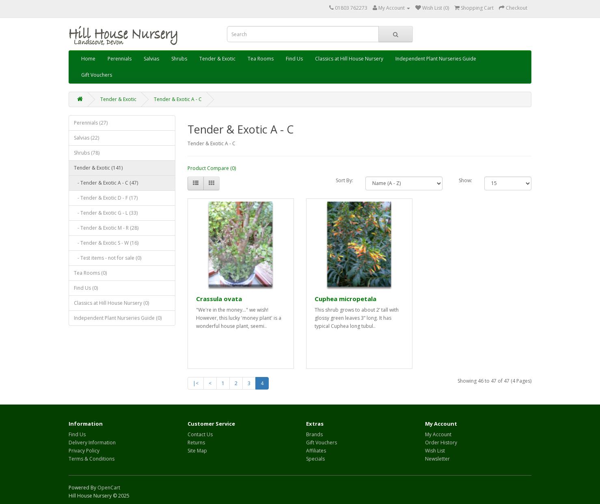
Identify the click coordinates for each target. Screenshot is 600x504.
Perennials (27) (91, 122)
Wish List (435, 450)
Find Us (294, 58)
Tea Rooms (261, 58)
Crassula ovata (219, 299)
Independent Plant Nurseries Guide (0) (118, 317)
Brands (314, 434)
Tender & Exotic (217, 58)
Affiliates (316, 450)
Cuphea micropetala (345, 299)
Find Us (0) (86, 287)
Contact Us (200, 434)
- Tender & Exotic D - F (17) (106, 197)
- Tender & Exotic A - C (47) (106, 182)
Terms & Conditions (91, 458)
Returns (196, 442)
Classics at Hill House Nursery (349, 58)
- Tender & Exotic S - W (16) (106, 242)
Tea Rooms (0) (90, 272)
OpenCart (108, 487)
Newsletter (437, 458)
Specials (315, 458)
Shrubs (179, 58)
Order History (441, 442)
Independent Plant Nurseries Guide (435, 58)
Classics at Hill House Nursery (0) (111, 302)
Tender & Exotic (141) (98, 167)
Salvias (151, 58)
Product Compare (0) (212, 168)
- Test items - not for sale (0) (107, 257)
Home (88, 58)
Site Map (197, 450)
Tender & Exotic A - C (178, 99)
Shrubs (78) (86, 152)
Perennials (120, 58)
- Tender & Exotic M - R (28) (106, 227)
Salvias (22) (86, 137)
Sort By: (344, 180)
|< (196, 383)
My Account (438, 434)
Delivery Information (92, 442)
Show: (465, 180)
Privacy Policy (84, 450)
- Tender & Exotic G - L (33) (106, 212)
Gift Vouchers (96, 74)
